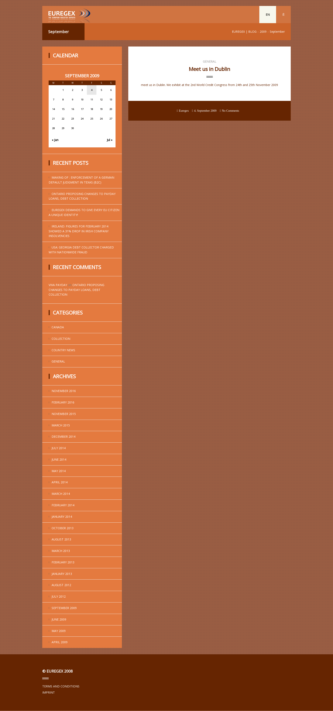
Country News (63, 350)
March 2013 (61, 551)
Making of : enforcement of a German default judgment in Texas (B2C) (81, 180)
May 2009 (59, 631)
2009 (263, 32)
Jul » (109, 140)
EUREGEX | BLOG (244, 32)
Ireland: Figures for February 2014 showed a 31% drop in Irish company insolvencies (79, 231)
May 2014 (59, 471)
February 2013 (63, 563)
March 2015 (61, 426)
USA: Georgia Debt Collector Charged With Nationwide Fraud (81, 250)
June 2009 (59, 620)
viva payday (58, 285)
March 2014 (61, 494)
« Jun (55, 140)
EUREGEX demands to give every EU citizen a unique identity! (84, 212)
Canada (58, 328)
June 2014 (59, 460)
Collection (61, 339)
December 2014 (63, 437)
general (58, 362)
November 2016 (64, 391)
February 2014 (63, 506)
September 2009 (64, 608)
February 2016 (63, 403)
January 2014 (62, 517)
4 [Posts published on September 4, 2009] (91, 90)
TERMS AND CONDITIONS (60, 687)
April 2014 (60, 483)
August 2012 (61, 586)
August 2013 (61, 540)
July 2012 (59, 597)
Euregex (184, 111)
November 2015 (64, 414)
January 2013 (62, 574)
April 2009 (60, 643)
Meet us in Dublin (209, 69)
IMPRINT (48, 693)
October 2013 (62, 528)
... (142, 92)
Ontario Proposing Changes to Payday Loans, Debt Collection (82, 196)
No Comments (230, 111)
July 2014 (59, 448)
